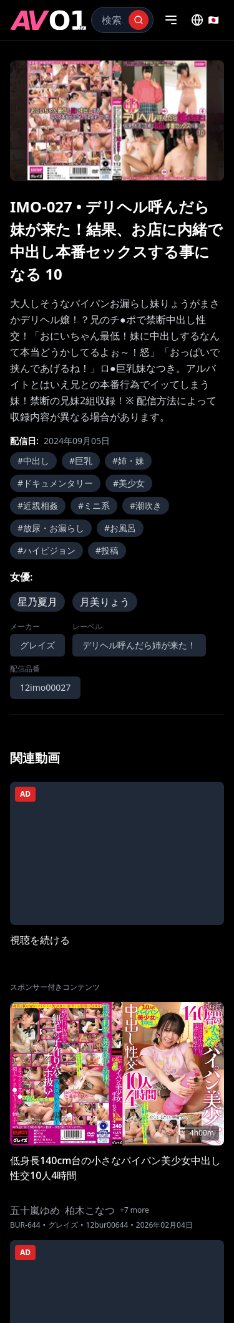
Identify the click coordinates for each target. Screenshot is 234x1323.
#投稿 (107, 550)
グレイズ (37, 645)
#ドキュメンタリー (55, 483)
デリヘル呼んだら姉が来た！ (139, 645)
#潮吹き (146, 505)
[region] (117, 120)
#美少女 (129, 483)
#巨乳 (80, 461)
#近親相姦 (37, 505)
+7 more (134, 1210)
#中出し (33, 461)
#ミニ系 (94, 505)
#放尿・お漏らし (50, 528)
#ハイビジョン (46, 550)
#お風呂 (120, 528)
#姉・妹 (128, 461)
